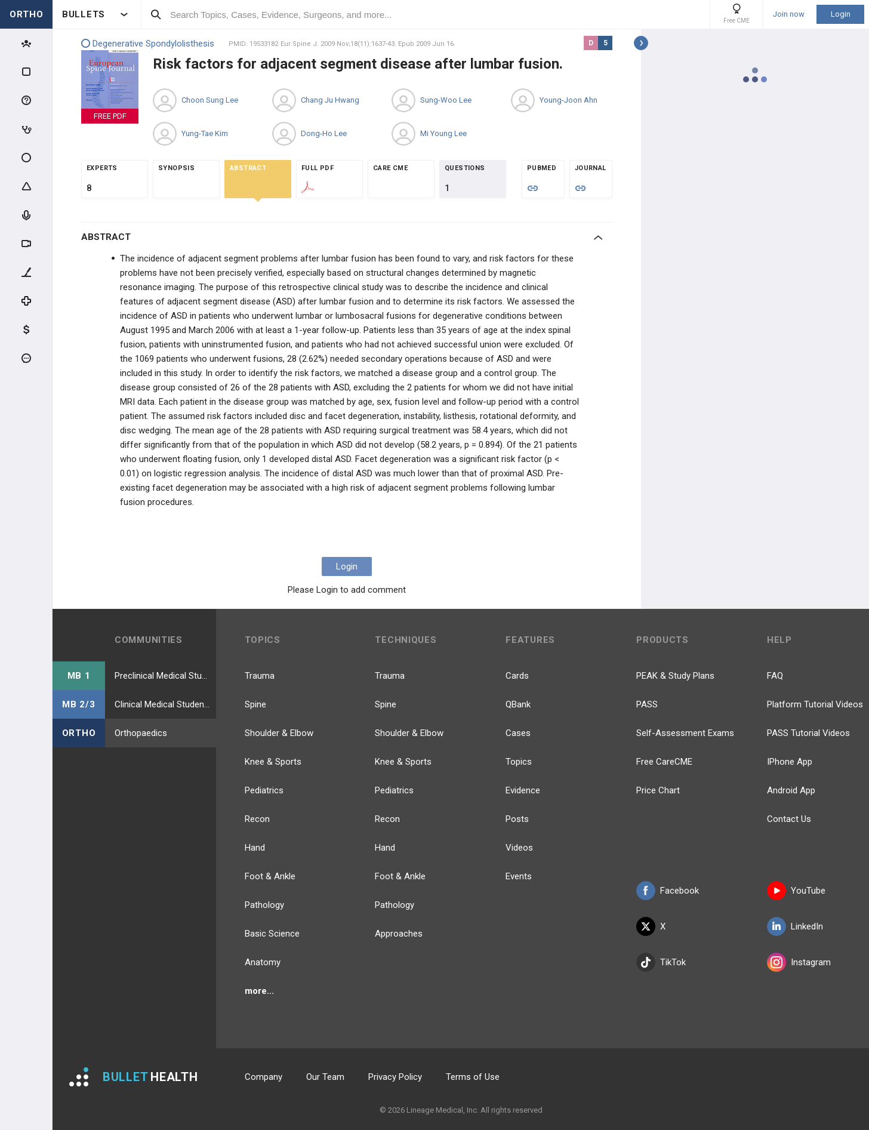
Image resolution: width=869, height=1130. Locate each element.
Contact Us (789, 819)
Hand (255, 847)
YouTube (796, 890)
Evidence (523, 790)
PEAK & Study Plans (675, 675)
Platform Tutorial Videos (815, 704)
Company (263, 1077)
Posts (517, 819)
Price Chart (658, 790)
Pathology (264, 905)
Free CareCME (664, 761)
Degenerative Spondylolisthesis (147, 43)
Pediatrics (264, 790)
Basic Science (272, 933)
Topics (519, 761)
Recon (257, 819)
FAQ (775, 675)
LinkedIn (795, 926)
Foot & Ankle (270, 876)
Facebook (667, 890)
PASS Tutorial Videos (808, 733)
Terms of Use (473, 1077)
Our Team (325, 1077)
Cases (518, 733)
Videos (519, 847)
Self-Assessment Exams (685, 733)
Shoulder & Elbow (279, 733)
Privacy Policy (395, 1077)
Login (840, 14)
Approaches (399, 933)
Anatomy (263, 962)
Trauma (260, 675)
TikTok (661, 962)
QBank (518, 704)
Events (519, 876)
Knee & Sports (273, 761)
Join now (789, 14)
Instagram (799, 962)
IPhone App (789, 761)
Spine (255, 704)
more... (259, 991)
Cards (517, 675)
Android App (791, 790)
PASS (647, 704)
